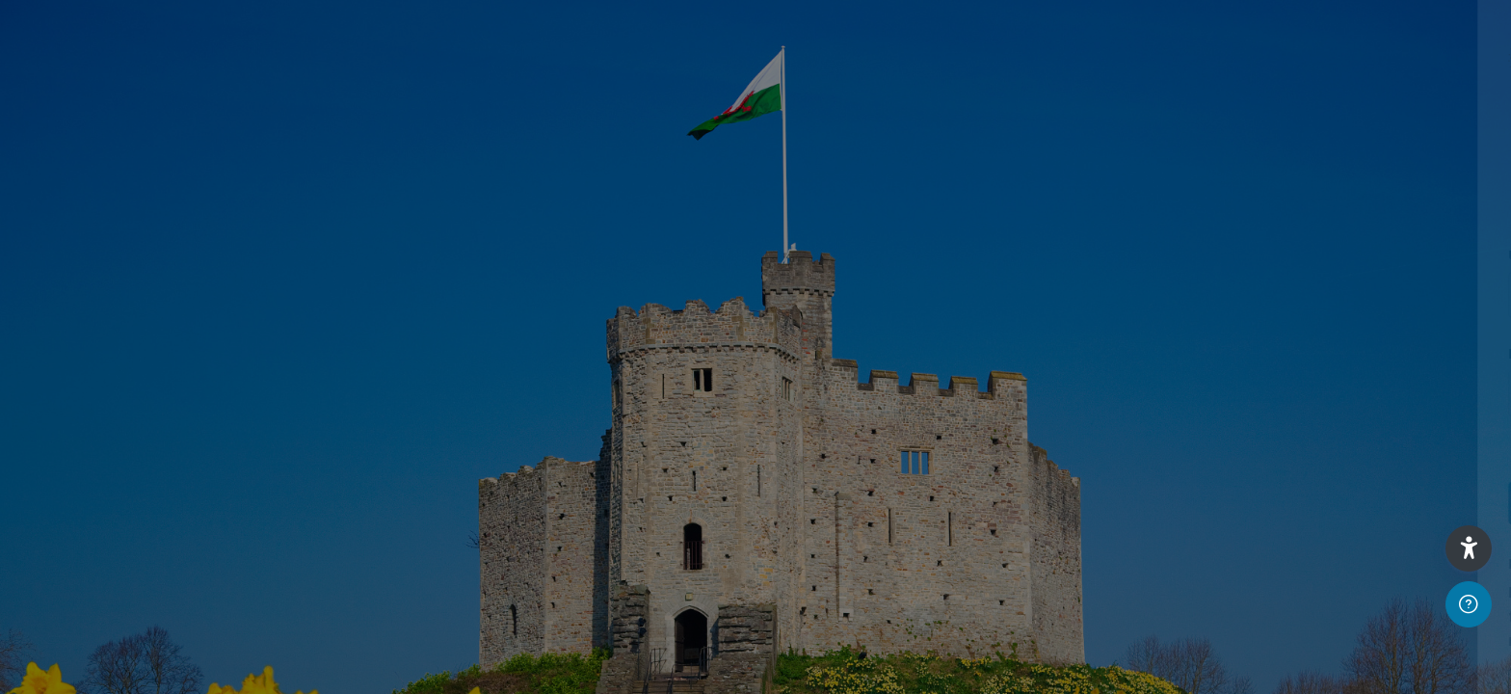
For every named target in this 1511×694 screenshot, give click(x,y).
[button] (1468, 548)
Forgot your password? (1409, 448)
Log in (1308, 502)
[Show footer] (1468, 604)
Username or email (1201, 256)
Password (1170, 354)
